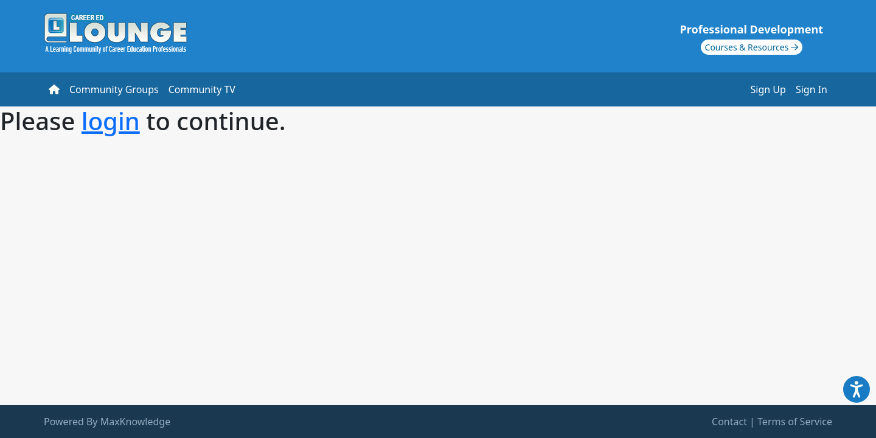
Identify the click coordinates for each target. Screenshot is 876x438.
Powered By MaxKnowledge (107, 421)
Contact (729, 421)
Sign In (811, 89)
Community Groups (114, 89)
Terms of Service (794, 421)
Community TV (202, 89)
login (111, 120)
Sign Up (768, 89)
